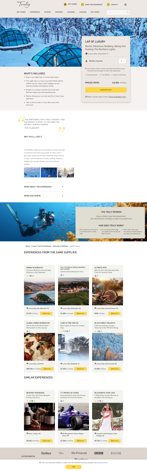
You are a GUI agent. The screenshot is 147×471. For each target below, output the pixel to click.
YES (73, 467)
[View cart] (125, 4)
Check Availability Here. (117, 97)
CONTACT (112, 4)
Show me (46, 313)
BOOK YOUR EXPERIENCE (92, 4)
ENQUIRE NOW (105, 90)
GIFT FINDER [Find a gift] (70, 4)
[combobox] (123, 61)
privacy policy (102, 463)
